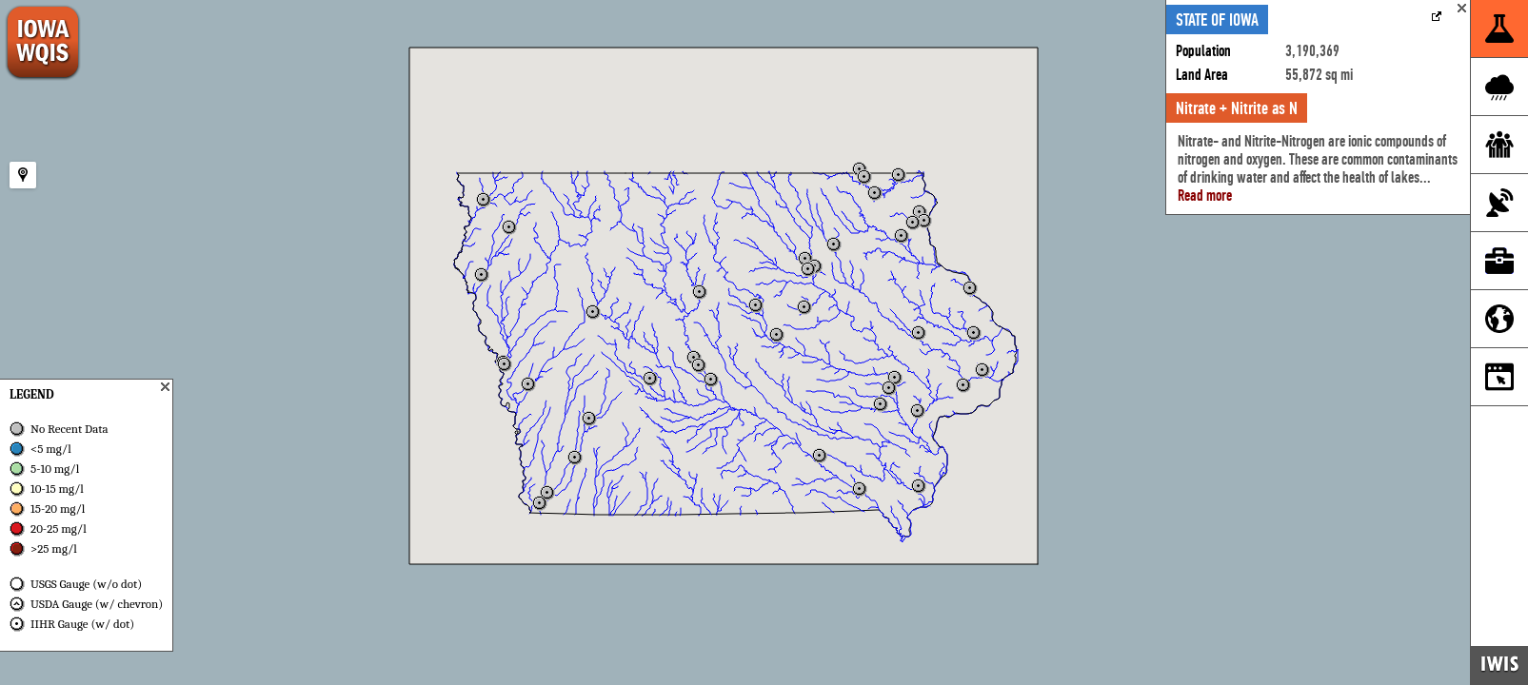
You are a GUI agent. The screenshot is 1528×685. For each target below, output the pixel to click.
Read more (1205, 195)
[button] (804, 307)
